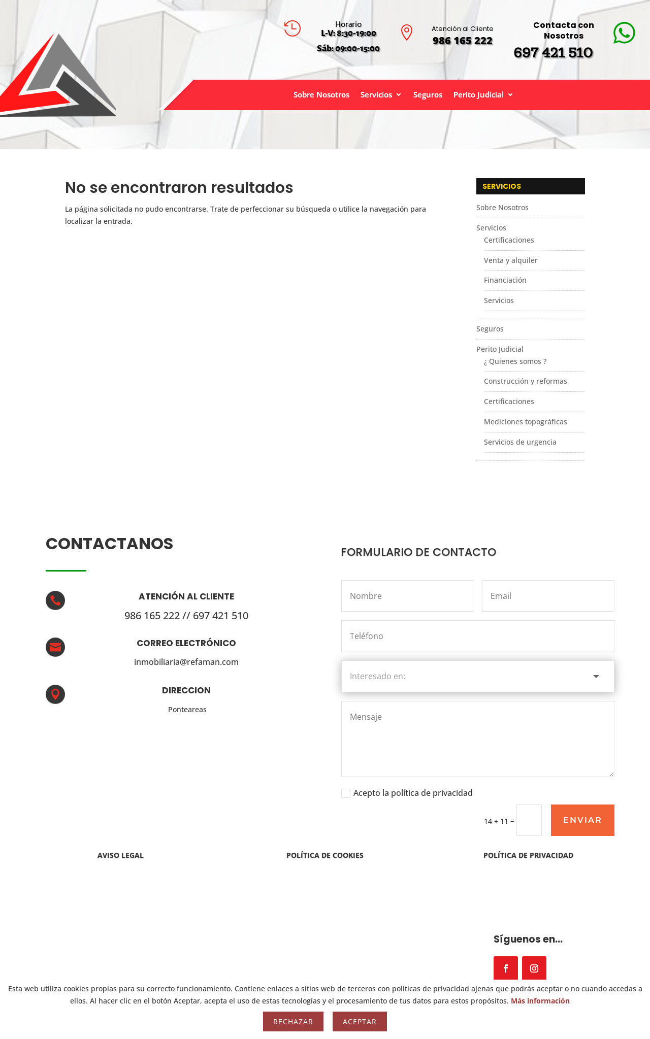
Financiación (505, 280)
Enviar (582, 820)
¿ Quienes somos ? (515, 361)
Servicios (376, 95)
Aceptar (360, 1021)
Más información (540, 1001)
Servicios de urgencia (520, 442)
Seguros (427, 95)
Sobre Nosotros (321, 95)
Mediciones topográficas (525, 421)
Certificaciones (509, 240)
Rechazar (293, 1021)
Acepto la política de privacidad (407, 792)
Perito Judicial (478, 95)
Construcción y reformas (525, 381)
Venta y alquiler (511, 260)
